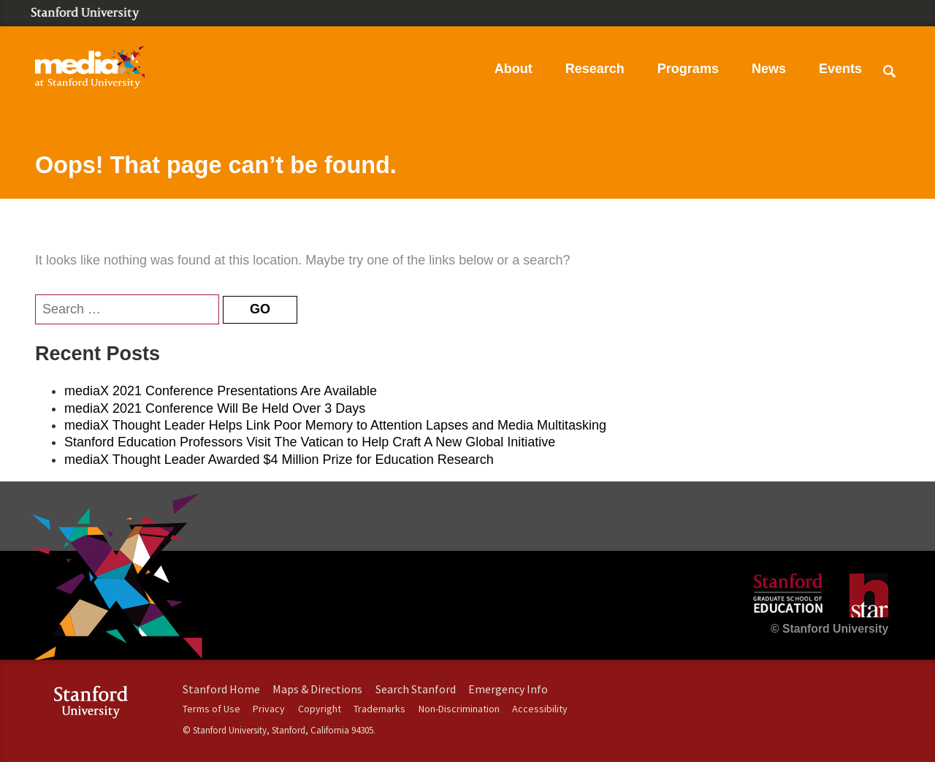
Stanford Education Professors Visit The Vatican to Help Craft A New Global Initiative (309, 442)
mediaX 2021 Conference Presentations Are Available (220, 391)
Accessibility (540, 708)
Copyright (319, 708)
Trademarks (379, 708)
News (769, 68)
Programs (688, 68)
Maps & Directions (317, 689)
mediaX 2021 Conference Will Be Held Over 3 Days (214, 408)
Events (840, 68)
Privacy (269, 708)
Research (595, 68)
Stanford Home (221, 689)
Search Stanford (415, 689)
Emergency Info (508, 689)
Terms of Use (211, 708)
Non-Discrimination (459, 708)
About (514, 68)
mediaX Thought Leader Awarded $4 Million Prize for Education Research (279, 459)
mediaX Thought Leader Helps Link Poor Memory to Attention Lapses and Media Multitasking (335, 425)
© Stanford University (829, 628)
